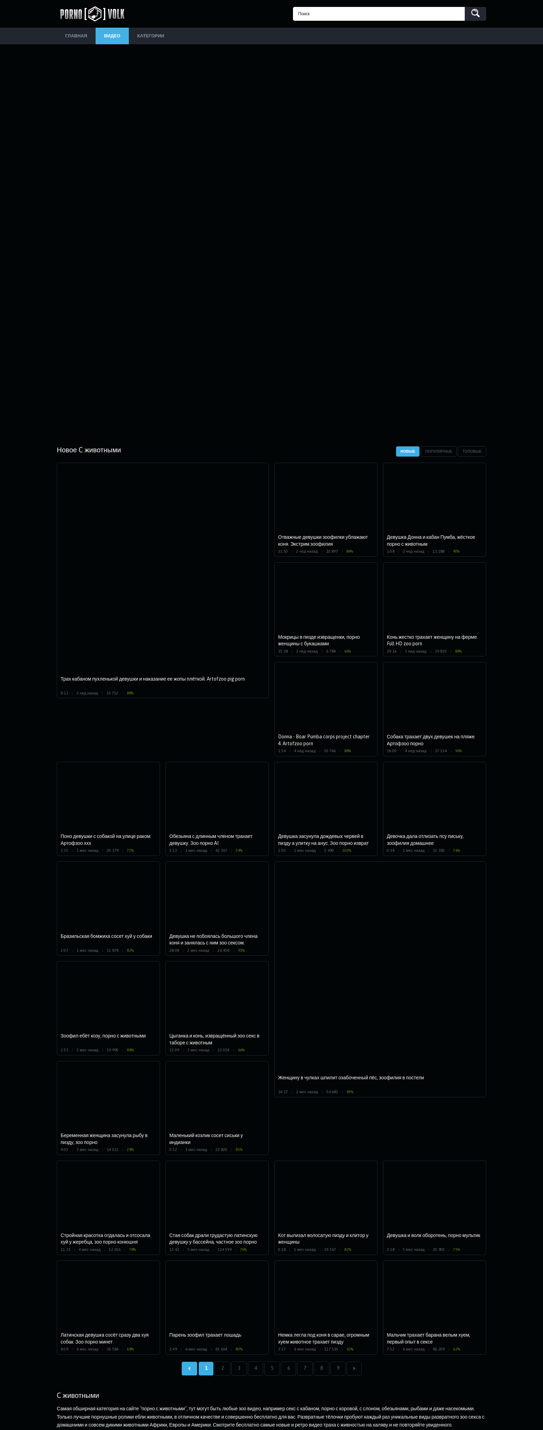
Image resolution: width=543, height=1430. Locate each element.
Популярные (439, 452)
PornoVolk (95, 13)
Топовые (472, 452)
